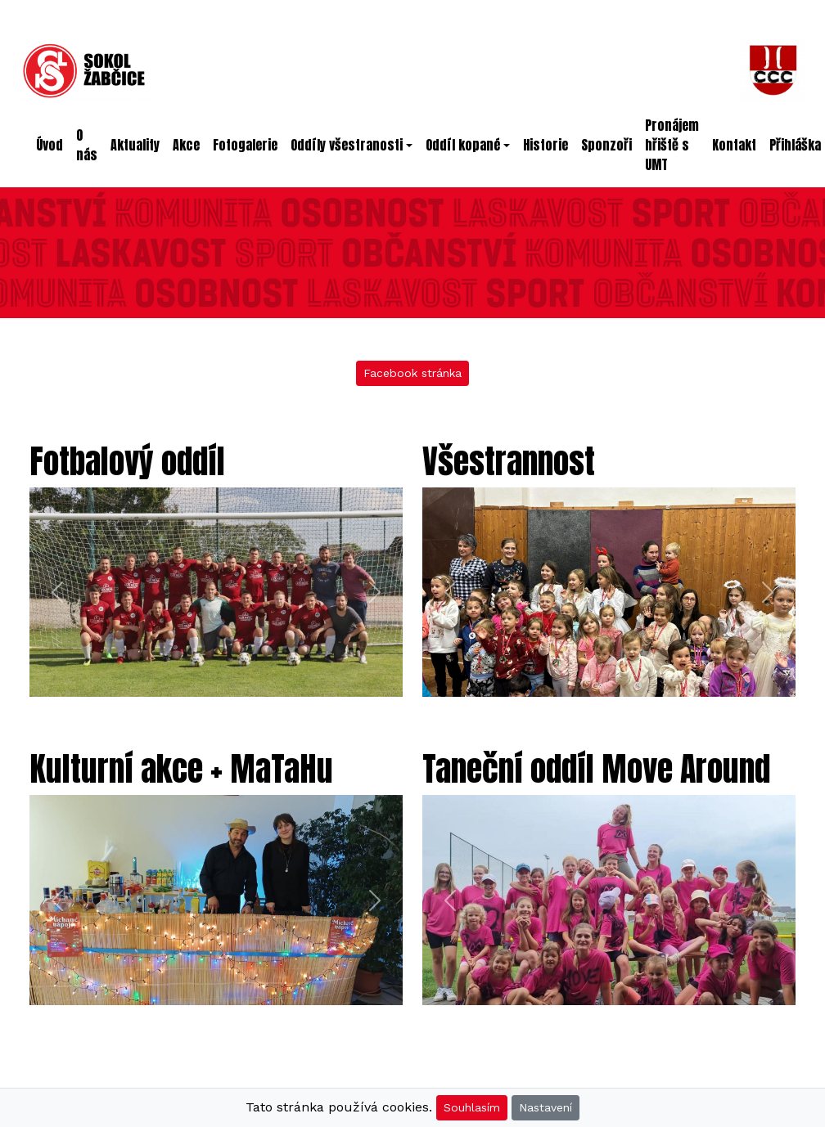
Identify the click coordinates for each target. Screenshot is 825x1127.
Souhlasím (472, 1107)
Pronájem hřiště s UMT (672, 144)
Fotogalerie (245, 145)
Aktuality (135, 145)
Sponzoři (606, 145)
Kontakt (734, 145)
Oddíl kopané (463, 145)
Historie (545, 145)
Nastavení (545, 1107)
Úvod (53, 144)
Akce (186, 145)
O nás (86, 144)
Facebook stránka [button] (412, 372)
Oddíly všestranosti (347, 145)
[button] (57, 592)
